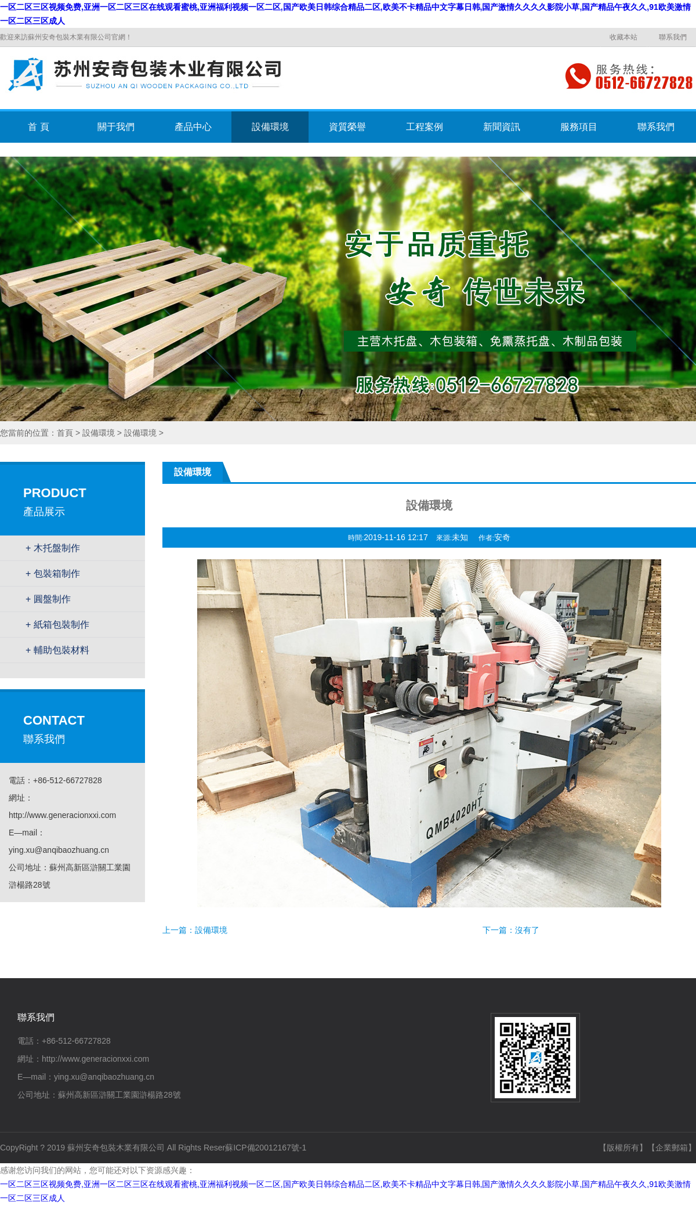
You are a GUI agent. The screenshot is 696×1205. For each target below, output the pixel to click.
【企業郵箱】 (671, 1147)
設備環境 (270, 127)
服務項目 (578, 127)
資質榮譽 (347, 127)
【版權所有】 (623, 1147)
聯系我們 (673, 37)
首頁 (65, 432)
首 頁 (38, 127)
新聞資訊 (501, 127)
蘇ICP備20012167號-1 (265, 1147)
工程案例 (424, 127)
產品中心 (193, 127)
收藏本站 (623, 37)
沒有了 (527, 930)
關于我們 (116, 127)
